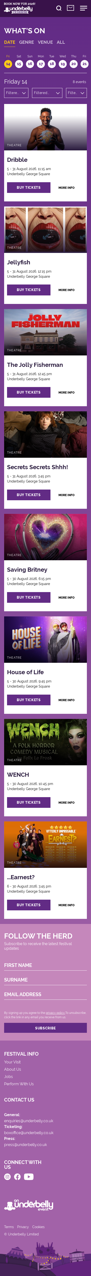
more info (66, 188)
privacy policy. (55, 1013)
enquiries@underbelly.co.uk (28, 1121)
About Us (12, 1070)
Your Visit (12, 1062)
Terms (9, 1227)
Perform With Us (19, 1084)
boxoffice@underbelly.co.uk (28, 1133)
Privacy (23, 1227)
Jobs (8, 1077)
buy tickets (29, 188)
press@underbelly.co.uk (25, 1145)
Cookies (38, 1227)
